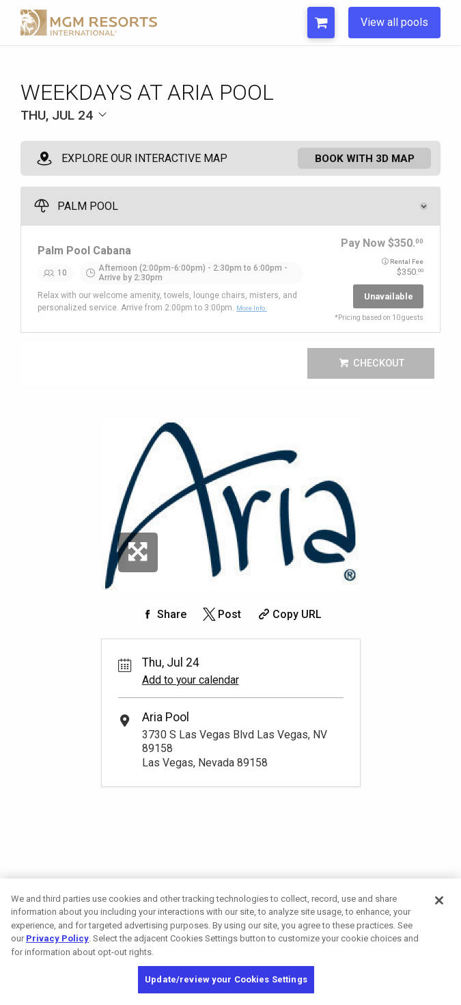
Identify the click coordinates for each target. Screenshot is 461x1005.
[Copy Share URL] (288, 623)
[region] (230, 942)
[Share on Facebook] (163, 623)
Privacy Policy (57, 938)
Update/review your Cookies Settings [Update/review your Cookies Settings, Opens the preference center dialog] (226, 979)
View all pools (394, 22)
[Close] (439, 900)
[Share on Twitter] (221, 623)
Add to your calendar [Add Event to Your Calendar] (190, 689)
